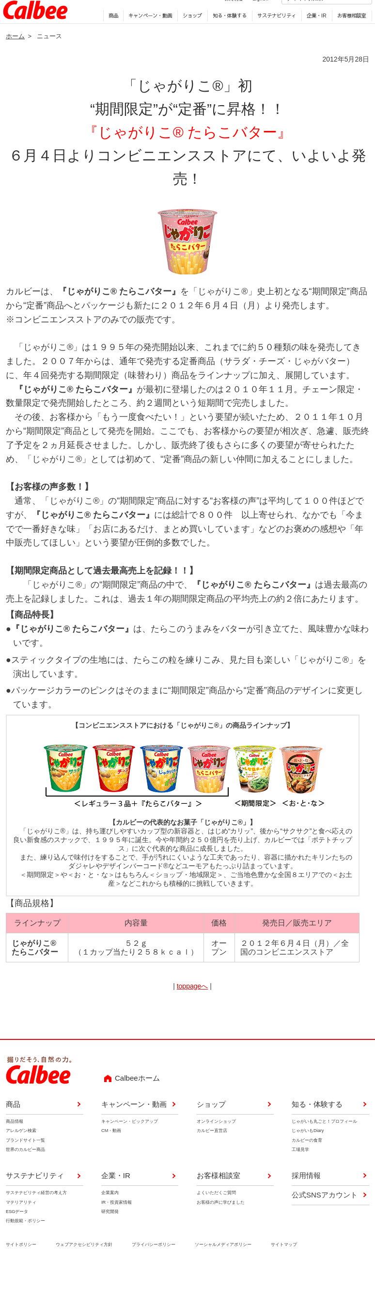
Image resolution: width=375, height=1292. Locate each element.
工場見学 (300, 1170)
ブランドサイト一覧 (25, 1160)
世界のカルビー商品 (25, 1170)
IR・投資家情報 (116, 1222)
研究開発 (110, 1231)
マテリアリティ (21, 1222)
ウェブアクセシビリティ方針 (84, 1264)
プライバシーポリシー (153, 1264)
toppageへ (192, 1006)
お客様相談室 (349, 34)
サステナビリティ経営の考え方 (36, 1213)
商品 (110, 34)
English (249, 17)
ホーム (15, 56)
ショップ (190, 34)
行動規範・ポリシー (25, 1241)
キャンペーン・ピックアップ (129, 1142)
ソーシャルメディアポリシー (223, 1264)
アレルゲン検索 (21, 1151)
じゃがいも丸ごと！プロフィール (324, 1142)
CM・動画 (111, 1151)
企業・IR (314, 34)
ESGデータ (17, 1231)
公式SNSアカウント (325, 1216)
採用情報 (222, 17)
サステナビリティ (274, 34)
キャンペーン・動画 (148, 34)
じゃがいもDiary (308, 1151)
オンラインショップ (215, 1142)
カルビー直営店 (211, 1151)
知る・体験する (227, 34)
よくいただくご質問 (215, 1213)
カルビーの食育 (307, 1160)
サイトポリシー (21, 1264)
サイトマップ (284, 1264)
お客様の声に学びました (220, 1222)
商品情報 (14, 1142)
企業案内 (110, 1213)
